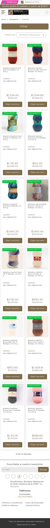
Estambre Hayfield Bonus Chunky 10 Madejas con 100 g (35, 274)
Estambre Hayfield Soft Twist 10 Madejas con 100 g (12, 69)
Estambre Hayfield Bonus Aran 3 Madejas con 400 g (12, 410)
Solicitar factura (33, 505)
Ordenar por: (10, 35)
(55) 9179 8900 (25, 497)
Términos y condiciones (12, 503)
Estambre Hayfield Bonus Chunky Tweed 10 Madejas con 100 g (37, 69)
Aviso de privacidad (34, 503)
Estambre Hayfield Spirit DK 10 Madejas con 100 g (12, 274)
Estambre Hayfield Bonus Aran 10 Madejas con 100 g (37, 137)
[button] (25, 26)
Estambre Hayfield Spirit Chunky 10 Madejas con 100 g (12, 137)
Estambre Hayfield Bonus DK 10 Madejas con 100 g (36, 410)
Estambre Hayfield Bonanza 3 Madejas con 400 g (12, 205)
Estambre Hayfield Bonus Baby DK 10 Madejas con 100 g (10, 342)
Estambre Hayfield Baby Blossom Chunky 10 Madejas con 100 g (37, 205)
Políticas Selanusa (10, 505)
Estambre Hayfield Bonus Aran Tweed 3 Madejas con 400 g (36, 342)
